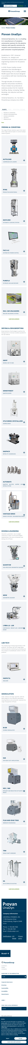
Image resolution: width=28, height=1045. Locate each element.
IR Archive (3, 985)
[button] (20, 5)
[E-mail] (12, 976)
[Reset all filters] (2, 122)
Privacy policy (20, 937)
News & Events (5, 994)
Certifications (7, 936)
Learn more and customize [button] (14, 1042)
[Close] (25, 6)
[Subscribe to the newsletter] (25, 976)
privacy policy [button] (4, 1023)
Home (3, 28)
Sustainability (4, 988)
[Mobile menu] (25, 11)
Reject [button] (7, 1038)
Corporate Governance (7, 982)
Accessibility (4, 991)
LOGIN (3, 1000)
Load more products (14, 319)
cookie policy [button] (4, 1027)
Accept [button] (20, 1038)
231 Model (14, 937)
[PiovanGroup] (14, 11)
